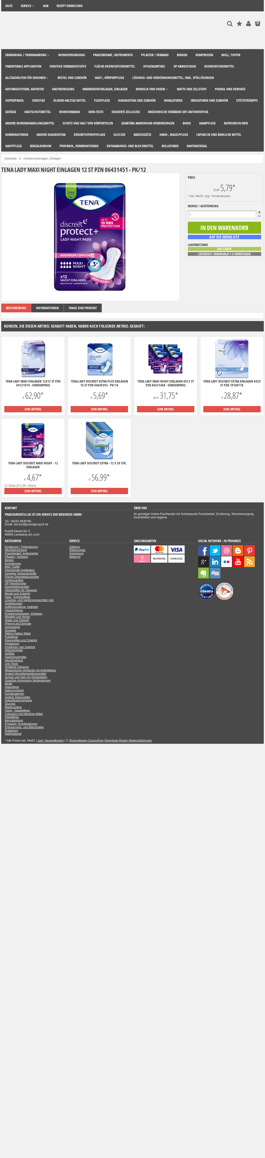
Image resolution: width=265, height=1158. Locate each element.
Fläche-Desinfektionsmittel (22, 577)
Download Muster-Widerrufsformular (128, 740)
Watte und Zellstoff (17, 620)
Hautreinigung (14, 610)
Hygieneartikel (14, 580)
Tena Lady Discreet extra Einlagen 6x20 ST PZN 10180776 (232, 383)
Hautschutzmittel (15, 657)
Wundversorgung (16, 550)
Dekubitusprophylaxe (18, 700)
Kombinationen (14, 694)
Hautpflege (12, 717)
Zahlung (74, 547)
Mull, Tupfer (12, 566)
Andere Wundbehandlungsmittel (25, 673)
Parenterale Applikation (20, 570)
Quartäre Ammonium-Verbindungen (28, 680)
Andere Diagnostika (17, 697)
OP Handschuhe (15, 583)
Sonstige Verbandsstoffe (20, 573)
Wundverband (14, 660)
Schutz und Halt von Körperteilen (26, 677)
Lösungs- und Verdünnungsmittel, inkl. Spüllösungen (29, 601)
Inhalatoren (12, 643)
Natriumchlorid (14, 690)
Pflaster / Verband (16, 557)
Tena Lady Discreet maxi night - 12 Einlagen (33, 465)
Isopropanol (12, 627)
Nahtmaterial (13, 734)
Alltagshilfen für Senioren (21, 590)
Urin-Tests (11, 664)
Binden (9, 560)
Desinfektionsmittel (17, 587)
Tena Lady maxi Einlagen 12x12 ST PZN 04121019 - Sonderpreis (33, 383)
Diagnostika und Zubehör (21, 640)
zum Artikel (33, 409)
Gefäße (10, 653)
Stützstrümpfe (14, 650)
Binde (8, 683)
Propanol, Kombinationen (21, 724)
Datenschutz (77, 550)
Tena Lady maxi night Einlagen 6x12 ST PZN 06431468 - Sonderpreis (165, 383)
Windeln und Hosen (17, 617)
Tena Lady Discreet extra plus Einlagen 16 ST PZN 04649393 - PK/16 (99, 383)
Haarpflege (12, 687)
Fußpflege (11, 637)
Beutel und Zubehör (17, 593)
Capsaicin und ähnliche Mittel (24, 714)
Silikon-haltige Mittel (18, 633)
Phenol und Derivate (18, 623)
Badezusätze (13, 707)
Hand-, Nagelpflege (17, 710)
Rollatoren (11, 730)
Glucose (10, 704)
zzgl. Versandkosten (217, 196)
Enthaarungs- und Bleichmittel (24, 727)
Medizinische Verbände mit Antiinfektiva (30, 670)
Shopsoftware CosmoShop (86, 740)
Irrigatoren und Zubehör (20, 647)
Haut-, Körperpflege (17, 597)
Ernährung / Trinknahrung (21, 547)
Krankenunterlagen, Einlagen (23, 613)
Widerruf (74, 557)
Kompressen (13, 563)
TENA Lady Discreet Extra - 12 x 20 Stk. (99, 463)
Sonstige (10, 630)
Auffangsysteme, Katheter (21, 607)
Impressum (76, 553)
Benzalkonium (14, 720)
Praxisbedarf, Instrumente (21, 553)
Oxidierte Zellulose (17, 667)
